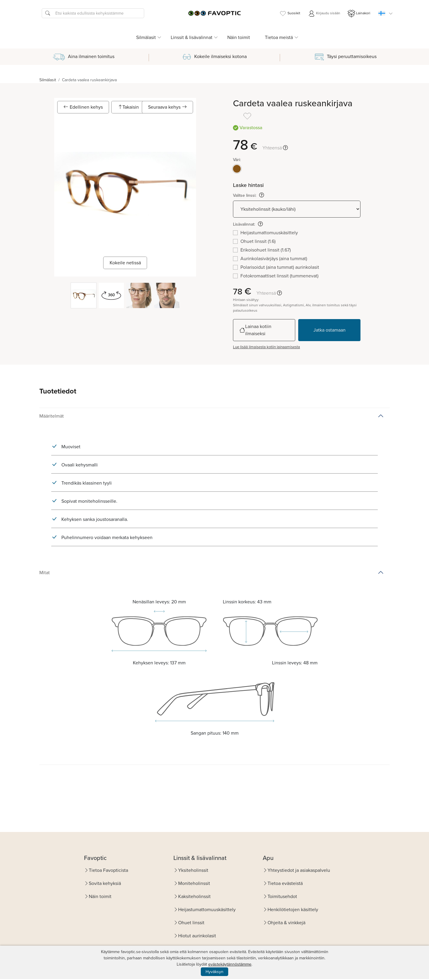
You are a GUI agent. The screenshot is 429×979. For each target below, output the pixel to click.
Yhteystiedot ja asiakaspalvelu (299, 870)
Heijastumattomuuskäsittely (207, 909)
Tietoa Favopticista (108, 870)
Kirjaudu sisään (324, 13)
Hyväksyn (214, 972)
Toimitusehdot (282, 896)
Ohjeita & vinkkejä (286, 922)
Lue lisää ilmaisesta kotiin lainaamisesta (266, 347)
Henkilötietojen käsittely (293, 909)
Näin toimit (238, 37)
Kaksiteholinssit (194, 896)
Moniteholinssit (194, 883)
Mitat (44, 572)
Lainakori (359, 13)
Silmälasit (47, 80)
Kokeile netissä (125, 262)
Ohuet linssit (191, 922)
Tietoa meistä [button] (279, 37)
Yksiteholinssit (193, 870)
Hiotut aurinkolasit (197, 935)
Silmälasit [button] (146, 37)
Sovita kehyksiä (105, 883)
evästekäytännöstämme (229, 964)
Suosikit (289, 13)
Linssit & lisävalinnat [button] (191, 37)
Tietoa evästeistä (285, 883)
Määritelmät (51, 416)
